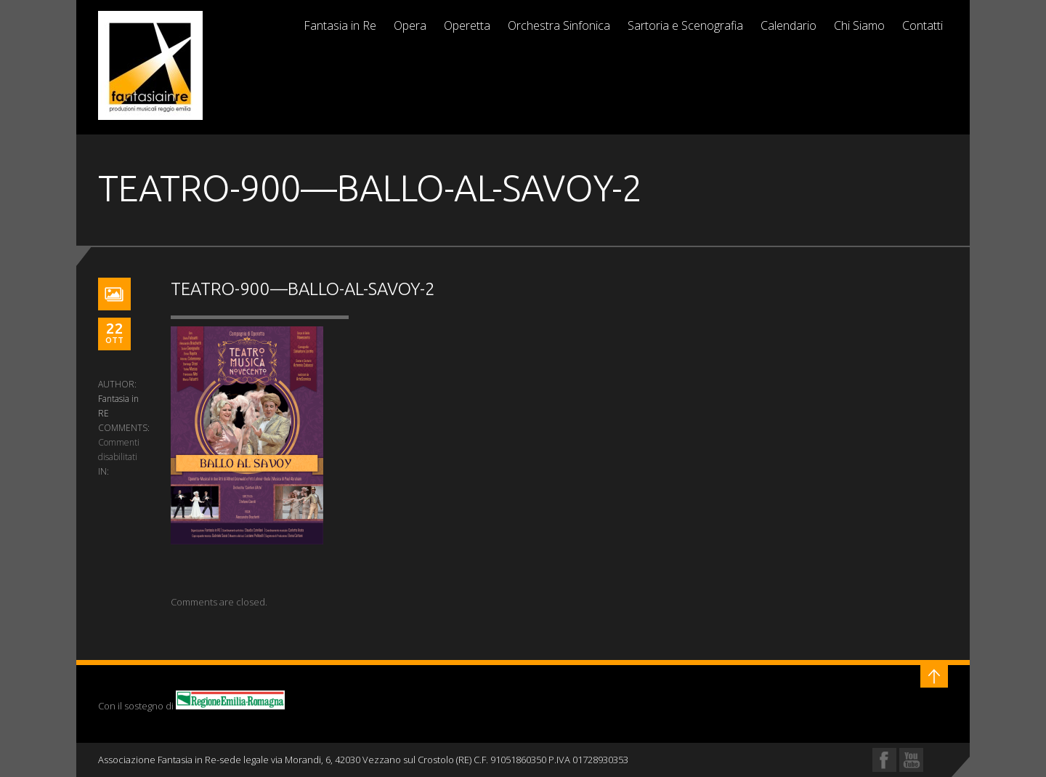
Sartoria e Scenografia (685, 25)
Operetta (467, 25)
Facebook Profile (884, 760)
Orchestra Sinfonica (559, 25)
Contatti (922, 25)
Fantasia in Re (340, 25)
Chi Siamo (859, 25)
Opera (410, 25)
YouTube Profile (911, 760)
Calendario (788, 25)
